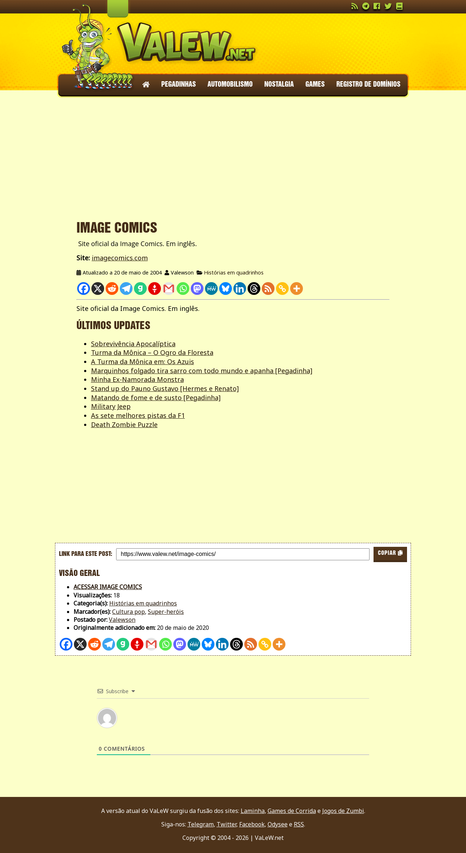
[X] (97, 288)
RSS (299, 824)
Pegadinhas (178, 85)
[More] (296, 288)
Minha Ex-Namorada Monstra (137, 379)
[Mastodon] (197, 288)
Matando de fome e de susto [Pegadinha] (156, 397)
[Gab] (140, 288)
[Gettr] (154, 288)
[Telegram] (126, 288)
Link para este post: (85, 554)
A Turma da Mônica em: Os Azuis (142, 361)
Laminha (253, 811)
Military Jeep (111, 406)
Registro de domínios (368, 85)
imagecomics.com (120, 257)
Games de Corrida (292, 811)
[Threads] (254, 288)
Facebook (252, 824)
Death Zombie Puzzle (124, 424)
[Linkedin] (239, 288)
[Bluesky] (225, 288)
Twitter (226, 824)
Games (315, 85)
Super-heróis (166, 612)
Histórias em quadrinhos (234, 272)
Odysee (278, 824)
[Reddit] (112, 288)
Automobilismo (230, 85)
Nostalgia (279, 85)
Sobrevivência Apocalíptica (133, 343)
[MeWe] (211, 288)
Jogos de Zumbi (343, 811)
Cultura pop (128, 612)
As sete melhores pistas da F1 (138, 415)
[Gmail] (168, 288)
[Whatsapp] (183, 288)
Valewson (122, 620)
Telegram (200, 824)
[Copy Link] (282, 288)
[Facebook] (83, 288)
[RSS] (268, 288)
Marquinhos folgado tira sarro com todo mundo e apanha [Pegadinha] (201, 370)
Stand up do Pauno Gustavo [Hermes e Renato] (165, 388)
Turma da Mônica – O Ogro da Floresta (152, 352)
